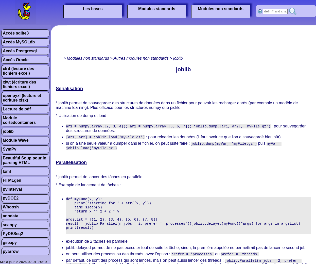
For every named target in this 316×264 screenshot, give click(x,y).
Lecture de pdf (17, 109)
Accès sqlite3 (16, 33)
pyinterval (12, 189)
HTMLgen (12, 180)
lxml (7, 171)
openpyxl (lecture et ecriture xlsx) (22, 97)
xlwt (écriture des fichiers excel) (19, 84)
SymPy (9, 149)
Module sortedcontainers (19, 120)
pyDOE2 (11, 198)
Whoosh (11, 207)
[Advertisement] (148, 41)
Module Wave (16, 140)
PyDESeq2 (13, 234)
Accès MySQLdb (19, 42)
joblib (8, 131)
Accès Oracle (15, 60)
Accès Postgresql (20, 51)
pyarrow (11, 251)
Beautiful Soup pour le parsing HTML (24, 160)
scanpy (10, 225)
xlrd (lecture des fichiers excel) (18, 71)
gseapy (10, 242)
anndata (10, 216)
